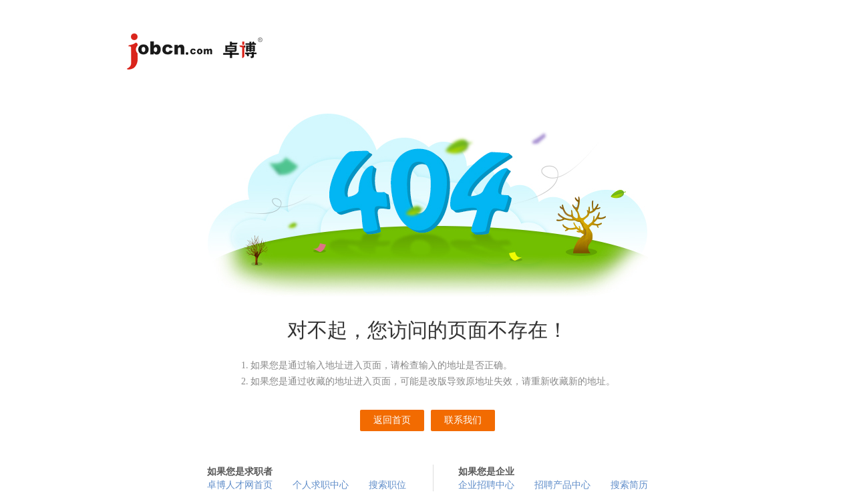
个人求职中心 (321, 485)
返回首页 (392, 420)
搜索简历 (629, 485)
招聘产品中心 (562, 485)
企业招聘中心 (486, 485)
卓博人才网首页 (240, 485)
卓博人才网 (197, 53)
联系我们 (463, 420)
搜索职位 (387, 485)
